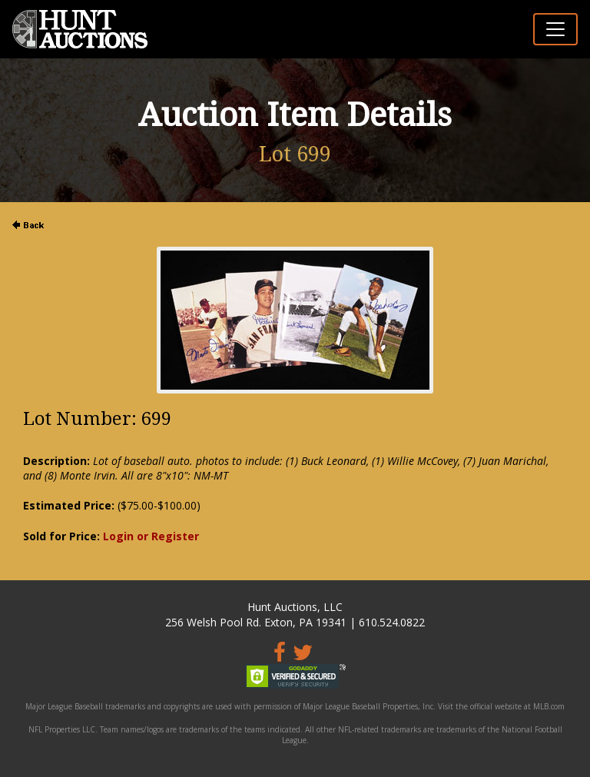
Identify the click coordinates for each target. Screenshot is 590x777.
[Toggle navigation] (555, 29)
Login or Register (151, 536)
